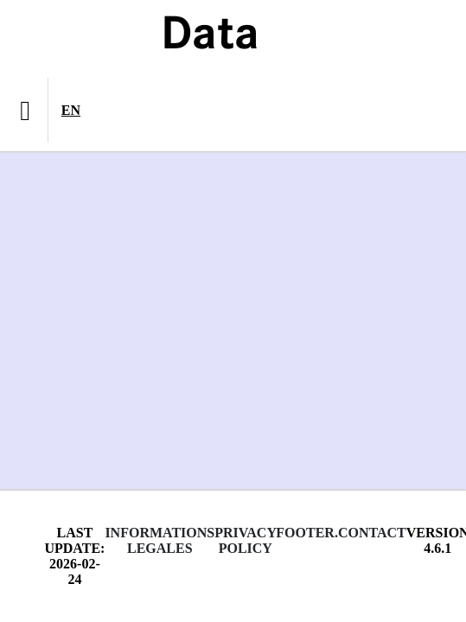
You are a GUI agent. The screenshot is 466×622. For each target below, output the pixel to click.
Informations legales (159, 540)
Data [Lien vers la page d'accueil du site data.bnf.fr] (210, 36)
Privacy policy (245, 540)
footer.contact (340, 532)
